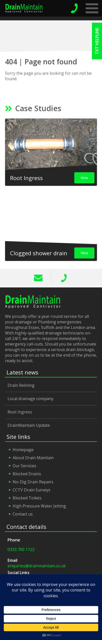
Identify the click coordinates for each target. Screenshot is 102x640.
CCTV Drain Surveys (31, 490)
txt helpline (97, 41)
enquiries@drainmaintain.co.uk (37, 566)
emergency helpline (74, 8)
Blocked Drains (27, 474)
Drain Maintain (24, 8)
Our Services (24, 465)
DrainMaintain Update (29, 425)
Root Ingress (20, 412)
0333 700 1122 (63, 277)
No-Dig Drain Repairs (33, 482)
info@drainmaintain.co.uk (38, 277)
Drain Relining (21, 385)
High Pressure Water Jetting (39, 506)
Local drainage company (30, 398)
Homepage (23, 449)
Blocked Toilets (27, 498)
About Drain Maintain (33, 457)
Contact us (23, 514)
